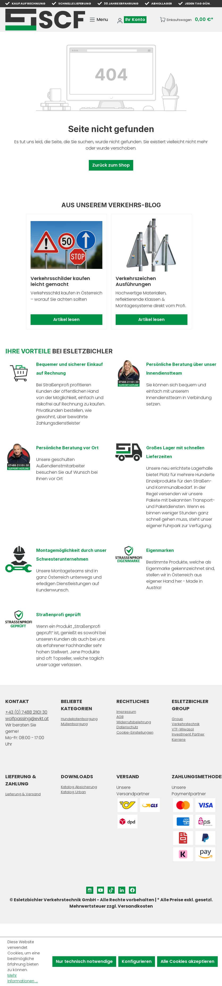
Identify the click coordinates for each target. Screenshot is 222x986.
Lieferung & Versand (23, 794)
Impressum (126, 711)
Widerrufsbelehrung (133, 722)
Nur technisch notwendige (84, 961)
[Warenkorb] (186, 19)
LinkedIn (122, 889)
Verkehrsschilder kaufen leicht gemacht (60, 281)
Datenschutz (127, 727)
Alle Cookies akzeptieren (187, 961)
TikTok (111, 889)
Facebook (132, 889)
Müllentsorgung (74, 723)
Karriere (179, 739)
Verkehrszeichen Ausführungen (136, 281)
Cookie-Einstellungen (134, 732)
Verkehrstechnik (185, 723)
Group (177, 718)
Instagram (90, 889)
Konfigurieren (137, 961)
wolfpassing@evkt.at (27, 719)
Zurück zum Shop (111, 165)
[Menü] (99, 19)
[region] (111, 272)
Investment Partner (188, 734)
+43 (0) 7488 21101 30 (26, 712)
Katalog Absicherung (79, 786)
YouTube (100, 889)
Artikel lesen (66, 319)
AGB (120, 716)
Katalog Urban (73, 791)
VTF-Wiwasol (183, 729)
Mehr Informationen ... (22, 978)
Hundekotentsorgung (79, 718)
